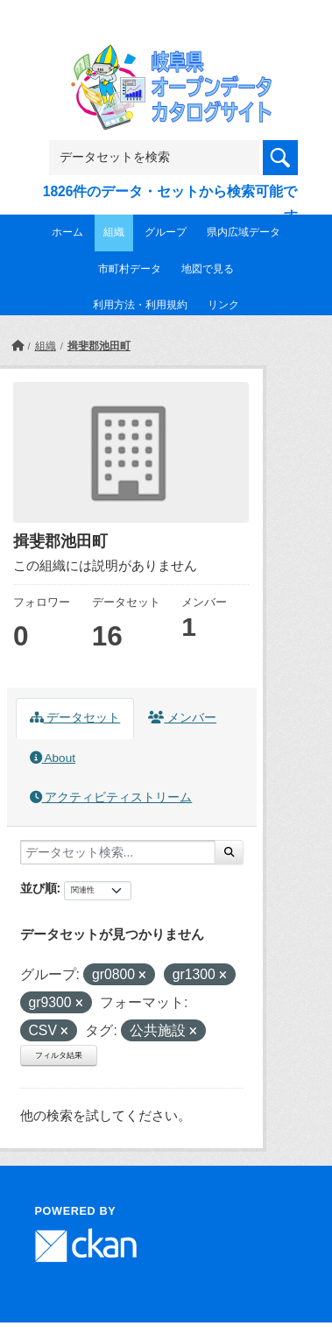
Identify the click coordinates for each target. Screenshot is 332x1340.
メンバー (182, 717)
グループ (166, 232)
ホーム (67, 232)
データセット (75, 717)
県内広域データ (243, 232)
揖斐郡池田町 (99, 346)
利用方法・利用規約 (140, 305)
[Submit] (229, 852)
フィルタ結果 (58, 1055)
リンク (223, 305)
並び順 (38, 888)
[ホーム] (17, 346)
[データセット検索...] (117, 852)
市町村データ (129, 269)
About (52, 758)
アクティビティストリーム (111, 797)
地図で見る (207, 269)
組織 (113, 232)
